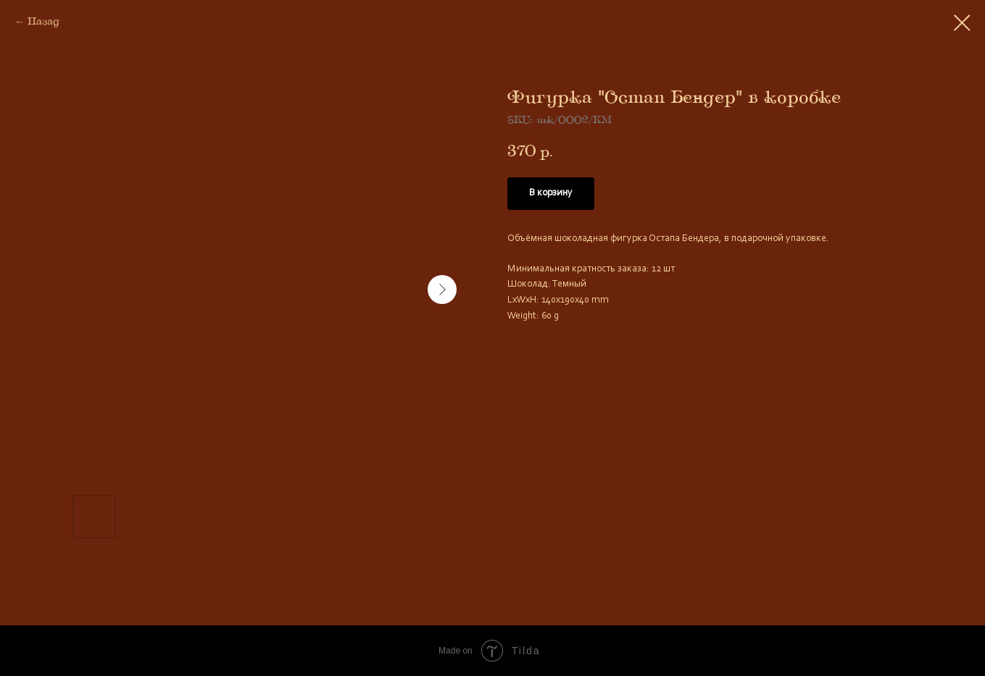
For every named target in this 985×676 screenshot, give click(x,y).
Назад (43, 21)
